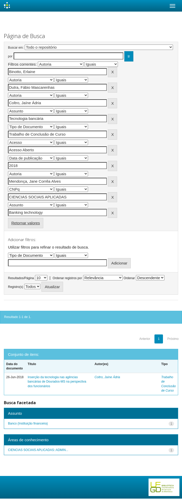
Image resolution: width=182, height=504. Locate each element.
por (10, 56)
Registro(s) (15, 287)
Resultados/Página (21, 278)
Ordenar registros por (67, 278)
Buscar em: (16, 47)
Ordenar (129, 278)
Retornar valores (25, 223)
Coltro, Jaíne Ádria (107, 377)
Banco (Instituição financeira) (28, 423)
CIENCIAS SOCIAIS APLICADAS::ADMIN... (38, 450)
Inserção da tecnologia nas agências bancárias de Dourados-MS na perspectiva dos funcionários (57, 381)
